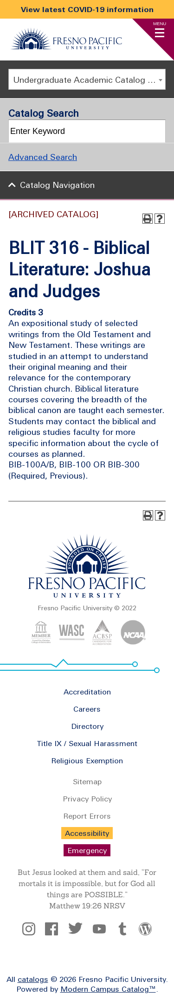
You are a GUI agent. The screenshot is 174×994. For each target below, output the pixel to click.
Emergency (87, 850)
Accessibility (87, 833)
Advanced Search (42, 157)
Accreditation (87, 691)
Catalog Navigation (57, 185)
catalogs (33, 979)
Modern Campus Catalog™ (108, 989)
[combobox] (87, 79)
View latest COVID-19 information (87, 9)
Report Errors (87, 816)
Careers (87, 709)
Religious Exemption (87, 760)
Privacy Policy (87, 798)
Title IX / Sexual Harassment (87, 743)
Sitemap (87, 781)
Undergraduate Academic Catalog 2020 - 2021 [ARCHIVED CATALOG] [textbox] (89, 80)
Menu (159, 23)
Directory (87, 726)
